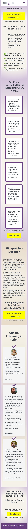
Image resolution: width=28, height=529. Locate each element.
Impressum (10, 527)
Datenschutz (17, 527)
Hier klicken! (14, 235)
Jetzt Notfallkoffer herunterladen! (14, 16)
